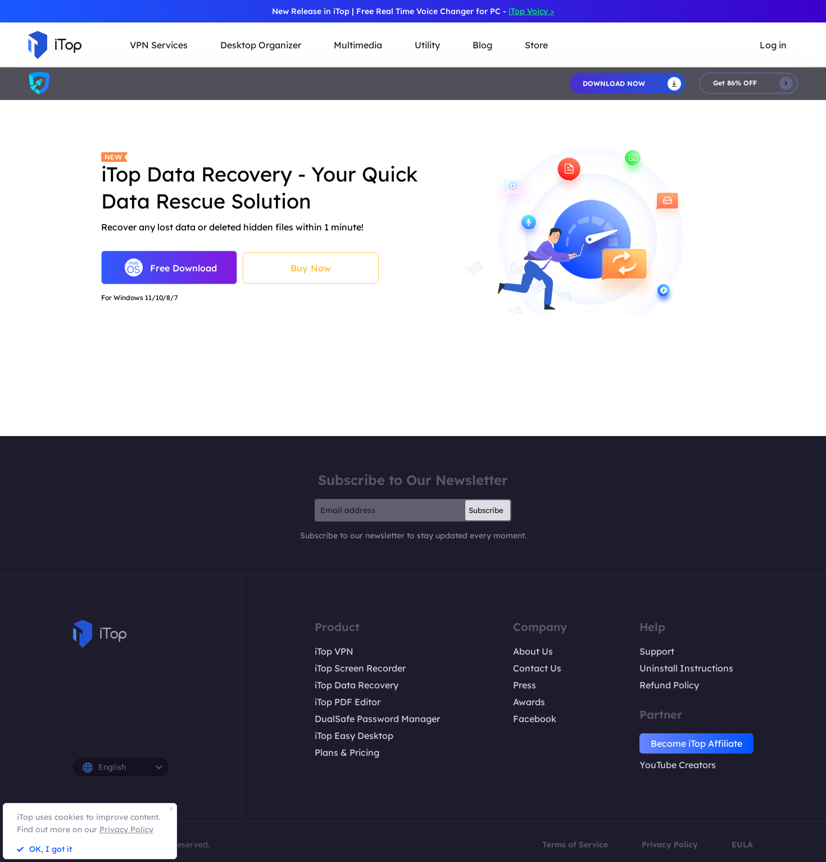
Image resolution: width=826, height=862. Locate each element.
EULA (742, 845)
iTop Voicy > (531, 11)
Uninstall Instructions (686, 668)
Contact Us (537, 668)
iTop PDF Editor (347, 701)
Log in (773, 45)
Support (656, 651)
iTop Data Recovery (356, 685)
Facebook (534, 718)
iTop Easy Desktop (354, 735)
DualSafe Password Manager (377, 718)
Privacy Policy (670, 845)
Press (524, 685)
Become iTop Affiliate (696, 743)
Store (536, 45)
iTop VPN (334, 651)
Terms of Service (575, 845)
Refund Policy (669, 685)
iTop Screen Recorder (360, 668)
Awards (529, 701)
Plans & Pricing (347, 752)
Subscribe (486, 510)
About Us (533, 651)
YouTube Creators (677, 764)
